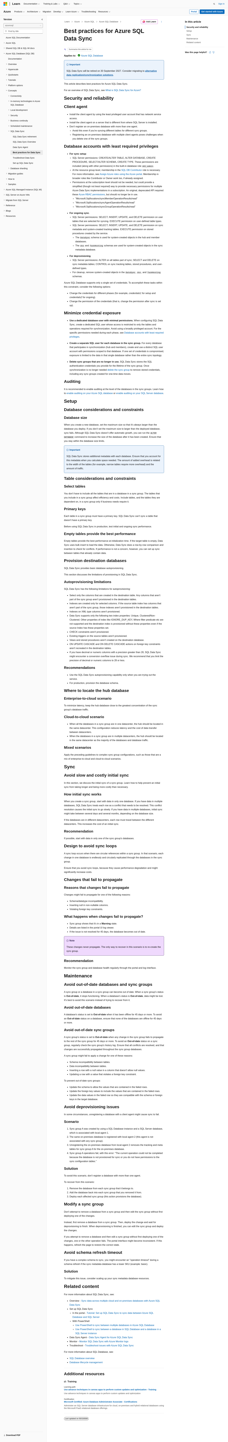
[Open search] (214, 4)
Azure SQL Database (108, 21)
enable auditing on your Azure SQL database (90, 393)
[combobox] (23, 25)
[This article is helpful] (210, 52)
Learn (67, 21)
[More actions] (161, 21)
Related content (193, 42)
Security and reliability (197, 27)
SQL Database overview (82, 1358)
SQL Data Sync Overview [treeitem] (24, 142)
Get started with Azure (212, 11)
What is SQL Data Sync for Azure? (123, 90)
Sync (188, 35)
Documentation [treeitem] (15, 59)
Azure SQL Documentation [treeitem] (18, 37)
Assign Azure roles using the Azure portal (121, 174)
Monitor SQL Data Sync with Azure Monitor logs (103, 1341)
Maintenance (192, 38)
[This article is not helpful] (213, 52)
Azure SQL (89, 21)
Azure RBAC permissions (92, 194)
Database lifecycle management (86, 1362)
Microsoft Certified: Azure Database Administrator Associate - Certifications (100, 1402)
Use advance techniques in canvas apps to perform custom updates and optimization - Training (110, 1389)
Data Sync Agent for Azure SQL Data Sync (111, 1337)
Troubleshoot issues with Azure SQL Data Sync (109, 1345)
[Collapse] (42, 19)
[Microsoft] (5, 4)
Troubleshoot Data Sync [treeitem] (24, 158)
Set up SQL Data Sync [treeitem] (23, 163)
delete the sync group (118, 370)
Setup (189, 31)
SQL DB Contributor (131, 170)
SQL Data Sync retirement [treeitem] (24, 136)
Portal (194, 11)
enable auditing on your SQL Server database (139, 393)
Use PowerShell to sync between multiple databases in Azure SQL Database (114, 1325)
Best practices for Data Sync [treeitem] (26, 152)
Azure (77, 21)
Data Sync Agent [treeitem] (20, 147)
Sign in (221, 4)
